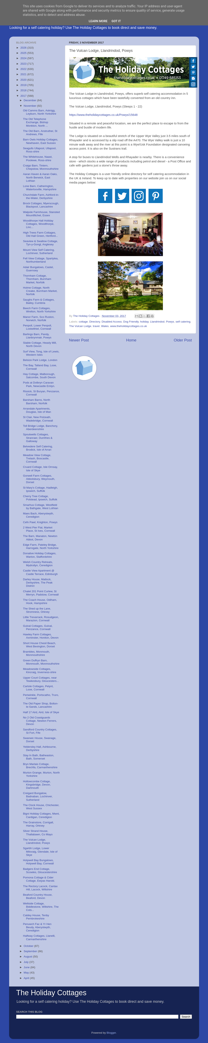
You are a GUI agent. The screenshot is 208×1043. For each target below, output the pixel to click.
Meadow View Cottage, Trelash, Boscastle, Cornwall (37, 458)
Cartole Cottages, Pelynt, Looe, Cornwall (38, 688)
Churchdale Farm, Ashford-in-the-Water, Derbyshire (41, 196)
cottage (83, 321)
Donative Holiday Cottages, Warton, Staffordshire (39, 555)
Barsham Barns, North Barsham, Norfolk (36, 401)
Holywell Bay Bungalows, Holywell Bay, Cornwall (38, 862)
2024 (23, 58)
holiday (144, 321)
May (27, 972)
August (28, 956)
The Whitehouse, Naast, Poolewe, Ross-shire (37, 158)
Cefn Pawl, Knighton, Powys (40, 522)
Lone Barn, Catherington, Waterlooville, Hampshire (39, 188)
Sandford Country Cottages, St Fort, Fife (40, 731)
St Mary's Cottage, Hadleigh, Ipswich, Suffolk (40, 489)
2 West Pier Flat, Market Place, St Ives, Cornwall (39, 529)
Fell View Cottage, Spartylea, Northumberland (40, 260)
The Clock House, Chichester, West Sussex (41, 807)
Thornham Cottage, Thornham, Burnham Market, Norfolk (37, 279)
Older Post (183, 340)
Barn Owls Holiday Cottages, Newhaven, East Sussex (40, 141)
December (30, 100)
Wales (105, 326)
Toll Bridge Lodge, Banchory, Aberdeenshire (40, 427)
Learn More (98, 21)
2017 (23, 95)
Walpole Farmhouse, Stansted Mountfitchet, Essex (41, 214)
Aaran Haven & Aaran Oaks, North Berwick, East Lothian (40, 177)
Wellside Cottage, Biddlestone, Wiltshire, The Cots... (40, 907)
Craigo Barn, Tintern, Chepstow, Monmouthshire (40, 167)
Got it (116, 21)
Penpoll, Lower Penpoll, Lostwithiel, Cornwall (37, 327)
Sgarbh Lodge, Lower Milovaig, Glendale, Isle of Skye (40, 851)
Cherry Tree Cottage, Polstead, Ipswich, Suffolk (40, 498)
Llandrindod (157, 321)
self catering (183, 321)
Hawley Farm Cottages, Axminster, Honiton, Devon (40, 636)
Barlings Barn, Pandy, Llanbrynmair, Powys (37, 336)
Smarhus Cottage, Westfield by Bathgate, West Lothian (40, 506)
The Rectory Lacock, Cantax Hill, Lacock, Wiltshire (40, 888)
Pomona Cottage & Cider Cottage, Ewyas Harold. (39, 879)
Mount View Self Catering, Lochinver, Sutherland (39, 251)
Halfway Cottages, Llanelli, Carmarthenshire (39, 937)
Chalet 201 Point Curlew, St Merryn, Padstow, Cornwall (41, 593)
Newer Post (79, 340)
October (29, 945)
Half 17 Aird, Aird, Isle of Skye (41, 712)
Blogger (111, 1032)
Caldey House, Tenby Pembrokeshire (36, 917)
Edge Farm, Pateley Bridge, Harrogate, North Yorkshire (40, 546)
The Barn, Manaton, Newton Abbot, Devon (40, 538)
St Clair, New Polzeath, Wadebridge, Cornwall (38, 419)
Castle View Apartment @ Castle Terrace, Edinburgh (40, 572)
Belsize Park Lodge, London (40, 360)
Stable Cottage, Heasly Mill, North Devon (40, 344)
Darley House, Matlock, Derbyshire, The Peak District (37, 582)
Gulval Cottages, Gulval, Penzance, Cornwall (38, 627)
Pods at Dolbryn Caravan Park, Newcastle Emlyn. (39, 384)
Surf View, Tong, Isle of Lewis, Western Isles (41, 353)
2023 (23, 63)
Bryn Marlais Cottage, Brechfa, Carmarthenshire (40, 766)
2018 (23, 90)
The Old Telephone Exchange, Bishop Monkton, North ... (35, 122)
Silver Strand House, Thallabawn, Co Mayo (38, 832)
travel (96, 326)
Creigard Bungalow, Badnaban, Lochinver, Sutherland (38, 796)
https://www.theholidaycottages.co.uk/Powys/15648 (103, 114)
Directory (94, 321)
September (31, 951)
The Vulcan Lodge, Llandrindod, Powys (36, 841)
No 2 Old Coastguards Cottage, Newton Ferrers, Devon (40, 721)
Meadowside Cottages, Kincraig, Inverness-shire (39, 670)
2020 (23, 79)
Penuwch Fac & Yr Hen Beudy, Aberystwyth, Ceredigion (37, 927)
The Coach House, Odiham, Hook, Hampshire (40, 601)
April (27, 978)
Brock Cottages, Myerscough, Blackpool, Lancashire (41, 205)
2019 (23, 85)
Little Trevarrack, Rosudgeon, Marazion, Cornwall (41, 619)
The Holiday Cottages (51, 993)
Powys (170, 321)
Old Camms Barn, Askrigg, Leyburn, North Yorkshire (39, 112)
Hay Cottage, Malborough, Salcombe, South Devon (39, 376)
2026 (23, 47)
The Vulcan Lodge (80, 326)
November (30, 105)
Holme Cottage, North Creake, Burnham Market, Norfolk (40, 291)
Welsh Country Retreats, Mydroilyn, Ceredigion (38, 564)
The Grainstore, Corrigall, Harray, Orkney (38, 824)
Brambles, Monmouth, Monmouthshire (36, 653)
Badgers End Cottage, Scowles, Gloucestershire (40, 870)
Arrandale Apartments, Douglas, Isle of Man (37, 410)
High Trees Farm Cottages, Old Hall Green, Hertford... (40, 234)
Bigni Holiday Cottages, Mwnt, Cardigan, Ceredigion (41, 815)
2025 (23, 52)
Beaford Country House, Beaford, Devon (37, 896)
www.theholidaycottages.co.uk (128, 326)
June (27, 967)
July (26, 962)
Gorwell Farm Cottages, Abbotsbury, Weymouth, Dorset (39, 479)
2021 (23, 74)
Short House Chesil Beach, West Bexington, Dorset (39, 645)
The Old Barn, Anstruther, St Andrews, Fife (40, 132)
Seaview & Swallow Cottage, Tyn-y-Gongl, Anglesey (40, 243)
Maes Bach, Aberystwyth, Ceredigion (38, 515)
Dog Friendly (131, 321)
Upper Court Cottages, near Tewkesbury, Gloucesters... (41, 679)
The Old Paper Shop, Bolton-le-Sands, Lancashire (40, 705)
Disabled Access (112, 321)
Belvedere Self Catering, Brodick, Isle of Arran (38, 448)
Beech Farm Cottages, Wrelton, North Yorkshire (39, 310)
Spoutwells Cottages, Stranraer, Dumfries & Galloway (37, 437)
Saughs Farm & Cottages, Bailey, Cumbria (38, 301)
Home (131, 340)
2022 (23, 69)
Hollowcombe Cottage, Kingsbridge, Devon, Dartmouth (37, 784)
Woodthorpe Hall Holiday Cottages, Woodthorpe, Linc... (38, 224)
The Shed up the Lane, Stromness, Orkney (37, 610)
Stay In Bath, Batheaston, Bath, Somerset (38, 757)
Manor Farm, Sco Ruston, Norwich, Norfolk (38, 318)
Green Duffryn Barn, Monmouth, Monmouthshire (41, 662)
